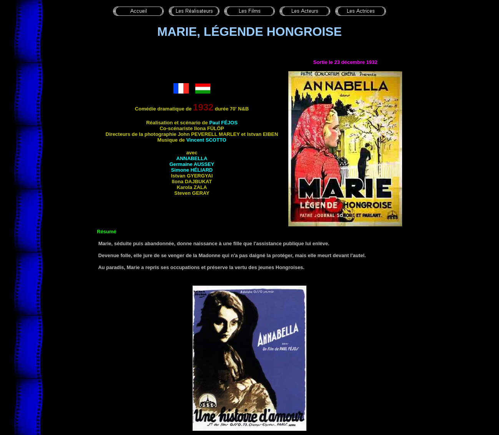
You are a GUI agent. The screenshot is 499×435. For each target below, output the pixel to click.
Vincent (206, 140)
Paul (223, 122)
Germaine (192, 164)
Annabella (192, 158)
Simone (192, 170)
